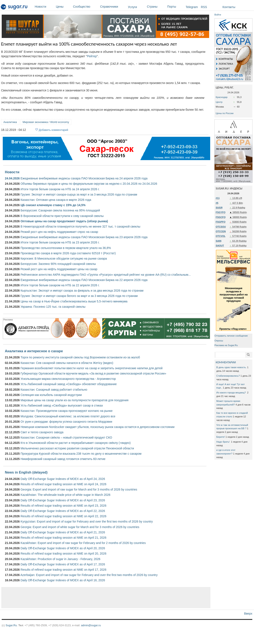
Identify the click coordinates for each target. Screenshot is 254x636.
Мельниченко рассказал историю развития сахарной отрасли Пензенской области (77, 448)
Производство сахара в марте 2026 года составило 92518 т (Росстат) (68, 253)
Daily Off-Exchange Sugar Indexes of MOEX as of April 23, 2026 (63, 500)
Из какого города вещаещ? (231, 392)
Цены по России (224, 113)
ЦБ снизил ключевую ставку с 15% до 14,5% (53, 205)
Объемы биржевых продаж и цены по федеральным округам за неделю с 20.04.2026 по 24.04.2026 (89, 183)
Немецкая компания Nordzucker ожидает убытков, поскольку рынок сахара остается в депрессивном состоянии (97, 427)
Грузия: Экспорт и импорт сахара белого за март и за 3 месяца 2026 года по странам (79, 296)
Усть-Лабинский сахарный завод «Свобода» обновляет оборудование (69, 384)
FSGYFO (220, 212)
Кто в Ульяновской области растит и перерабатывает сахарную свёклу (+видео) (76, 443)
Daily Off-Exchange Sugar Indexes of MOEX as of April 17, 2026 (63, 564)
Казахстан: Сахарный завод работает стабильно (54, 389)
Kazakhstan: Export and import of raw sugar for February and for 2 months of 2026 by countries (83, 543)
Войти (217, 14)
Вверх (248, 613)
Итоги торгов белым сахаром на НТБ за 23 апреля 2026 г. (60, 242)
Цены (63, 6)
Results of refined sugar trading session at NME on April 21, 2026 (63, 537)
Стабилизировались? (228, 376)
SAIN (218, 241)
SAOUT (220, 245)
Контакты (228, 7)
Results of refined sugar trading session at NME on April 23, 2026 (63, 505)
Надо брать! (223, 441)
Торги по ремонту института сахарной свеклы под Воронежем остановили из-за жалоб (80, 357)
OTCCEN (221, 231)
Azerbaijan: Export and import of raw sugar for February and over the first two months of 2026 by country (88, 575)
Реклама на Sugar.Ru (226, 345)
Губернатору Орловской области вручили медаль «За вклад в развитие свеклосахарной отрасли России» (93, 373)
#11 (218, 198)
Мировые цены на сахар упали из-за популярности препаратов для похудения (74, 400)
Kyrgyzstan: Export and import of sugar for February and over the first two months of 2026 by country (87, 521)
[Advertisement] (105, 597)
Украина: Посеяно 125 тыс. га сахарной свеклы (53, 306)
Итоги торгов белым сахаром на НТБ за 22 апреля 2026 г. (60, 285)
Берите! (220, 437)
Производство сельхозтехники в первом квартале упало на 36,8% (66, 248)
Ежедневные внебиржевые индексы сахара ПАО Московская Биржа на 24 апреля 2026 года (84, 178)
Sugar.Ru (11, 625)
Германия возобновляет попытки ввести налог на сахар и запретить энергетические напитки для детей (92, 368)
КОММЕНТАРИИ (226, 362)
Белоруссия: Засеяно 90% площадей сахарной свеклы (58, 264)
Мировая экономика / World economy (46, 122)
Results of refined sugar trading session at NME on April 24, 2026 (63, 484)
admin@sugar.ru (91, 625)
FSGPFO (220, 222)
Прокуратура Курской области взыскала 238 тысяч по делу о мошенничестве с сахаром (81, 453)
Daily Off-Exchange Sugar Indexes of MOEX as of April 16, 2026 (63, 580)
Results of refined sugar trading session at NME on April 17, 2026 (63, 569)
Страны (156, 6)
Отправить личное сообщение (231, 335)
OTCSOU (221, 226)
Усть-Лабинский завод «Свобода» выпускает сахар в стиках (62, 405)
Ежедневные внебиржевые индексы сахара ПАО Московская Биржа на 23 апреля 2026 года (84, 237)
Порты (175, 6)
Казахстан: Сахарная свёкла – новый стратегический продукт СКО (66, 437)
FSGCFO (221, 217)
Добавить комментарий (53, 129)
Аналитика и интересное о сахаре (34, 351)
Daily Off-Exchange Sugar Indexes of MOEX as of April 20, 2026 (63, 548)
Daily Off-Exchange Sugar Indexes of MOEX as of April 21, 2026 (63, 532)
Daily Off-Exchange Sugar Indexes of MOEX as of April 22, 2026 (63, 511)
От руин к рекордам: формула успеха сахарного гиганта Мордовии (66, 421)
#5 (217, 203)
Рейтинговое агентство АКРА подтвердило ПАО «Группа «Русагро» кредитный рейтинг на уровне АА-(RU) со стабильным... (106, 274)
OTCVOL (221, 236)
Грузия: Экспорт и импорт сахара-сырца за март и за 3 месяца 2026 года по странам (79, 194)
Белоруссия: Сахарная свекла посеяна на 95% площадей (60, 210)
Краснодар (222, 97)
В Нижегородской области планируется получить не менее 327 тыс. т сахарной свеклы (80, 226)
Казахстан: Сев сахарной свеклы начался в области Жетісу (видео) (67, 363)
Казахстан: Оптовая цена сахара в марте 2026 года (56, 199)
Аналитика (10, 122)
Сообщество (85, 6)
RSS (204, 7)
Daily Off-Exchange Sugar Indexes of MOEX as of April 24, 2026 (63, 479)
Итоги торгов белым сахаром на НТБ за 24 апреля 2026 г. (60, 189)
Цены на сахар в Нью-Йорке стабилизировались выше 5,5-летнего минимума (74, 301)
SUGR (219, 207)
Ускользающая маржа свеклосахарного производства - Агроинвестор (68, 378)
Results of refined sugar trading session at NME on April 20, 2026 (63, 553)
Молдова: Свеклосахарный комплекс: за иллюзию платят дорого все (68, 416)
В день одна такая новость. (231, 367)
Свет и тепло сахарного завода (42, 432)
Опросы (218, 340)
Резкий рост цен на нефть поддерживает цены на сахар (59, 269)
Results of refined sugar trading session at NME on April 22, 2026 (63, 516)
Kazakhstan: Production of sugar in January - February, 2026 (60, 559)
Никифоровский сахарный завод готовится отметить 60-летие (63, 459)
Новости (44, 6)
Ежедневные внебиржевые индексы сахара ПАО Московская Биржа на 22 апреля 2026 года (84, 280)
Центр (219, 102)
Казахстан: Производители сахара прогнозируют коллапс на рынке (67, 410)
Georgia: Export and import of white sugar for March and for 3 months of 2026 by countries (80, 527)
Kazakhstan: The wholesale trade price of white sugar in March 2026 (65, 494)
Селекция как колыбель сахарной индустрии (51, 395)
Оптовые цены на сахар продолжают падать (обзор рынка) (64, 221)
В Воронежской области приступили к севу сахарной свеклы (62, 216)
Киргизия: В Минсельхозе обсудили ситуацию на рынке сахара (64, 258)
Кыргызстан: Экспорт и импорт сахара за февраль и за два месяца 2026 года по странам (82, 290)
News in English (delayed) (26, 472)
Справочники (113, 6)
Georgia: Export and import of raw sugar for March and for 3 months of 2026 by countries (79, 489)
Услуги (132, 7)
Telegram (192, 7)
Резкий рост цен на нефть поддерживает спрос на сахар (59, 231)
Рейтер (92, 56)
